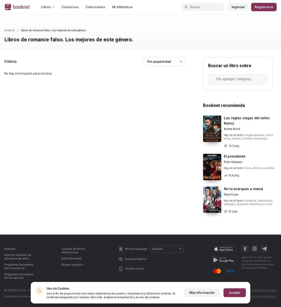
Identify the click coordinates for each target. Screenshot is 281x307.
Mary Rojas (231, 194)
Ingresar (238, 7)
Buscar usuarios (72, 264)
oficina (257, 168)
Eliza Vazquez (233, 162)
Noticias (10, 248)
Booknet (9, 30)
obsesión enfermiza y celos (254, 204)
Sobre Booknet (71, 258)
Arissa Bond (232, 129)
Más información (202, 292)
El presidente (234, 156)
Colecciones (95, 7)
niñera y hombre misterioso (249, 138)
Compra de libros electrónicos (73, 250)
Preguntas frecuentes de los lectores (18, 266)
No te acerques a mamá (243, 189)
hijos (248, 168)
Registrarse (264, 7)
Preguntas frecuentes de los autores (18, 276)
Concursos (70, 7)
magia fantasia (255, 135)
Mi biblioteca (122, 7)
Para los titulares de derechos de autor (17, 256)
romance (250, 200)
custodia (268, 168)
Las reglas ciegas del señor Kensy (247, 120)
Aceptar (234, 292)
